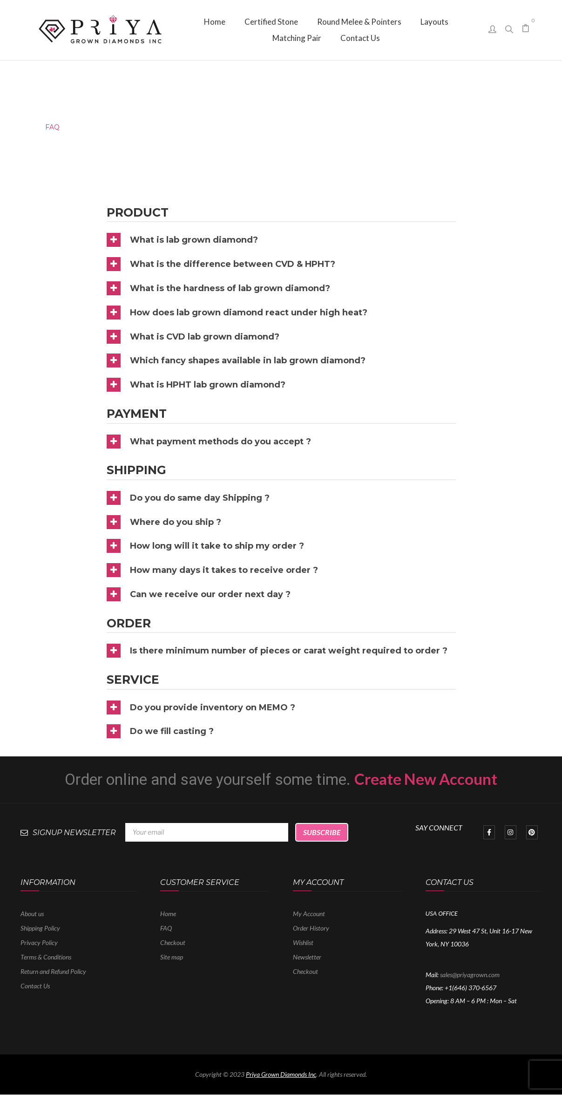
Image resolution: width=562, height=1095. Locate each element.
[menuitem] (214, 22)
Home (19, 127)
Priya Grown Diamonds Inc (281, 1074)
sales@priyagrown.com (470, 975)
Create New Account (425, 778)
